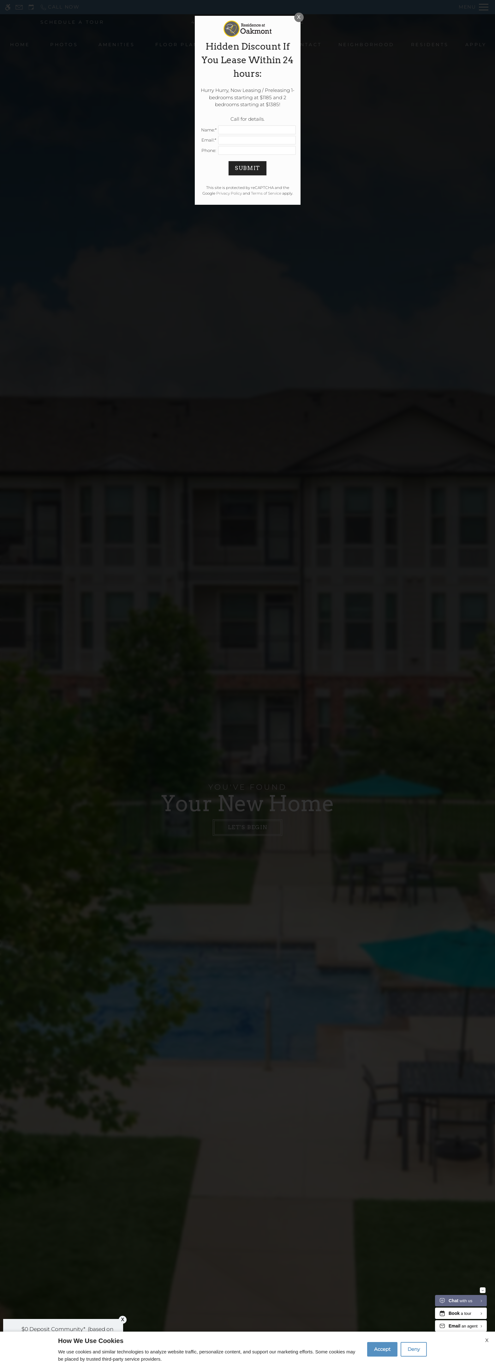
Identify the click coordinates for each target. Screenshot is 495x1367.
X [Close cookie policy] (487, 1340)
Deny (414, 1349)
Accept (382, 1349)
